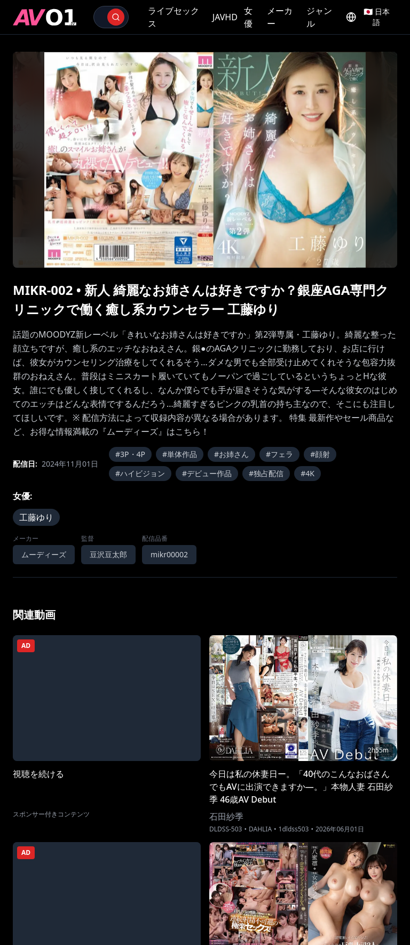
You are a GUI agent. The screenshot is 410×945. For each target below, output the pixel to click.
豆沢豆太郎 (108, 554)
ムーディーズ (43, 554)
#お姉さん (231, 454)
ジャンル (319, 17)
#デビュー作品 (207, 473)
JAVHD (225, 17)
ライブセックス (173, 17)
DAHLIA (260, 829)
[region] (205, 160)
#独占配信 (266, 473)
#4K (307, 473)
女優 (248, 17)
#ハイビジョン (140, 473)
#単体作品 (179, 454)
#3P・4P (130, 454)
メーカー (280, 17)
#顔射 (320, 454)
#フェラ (279, 454)
